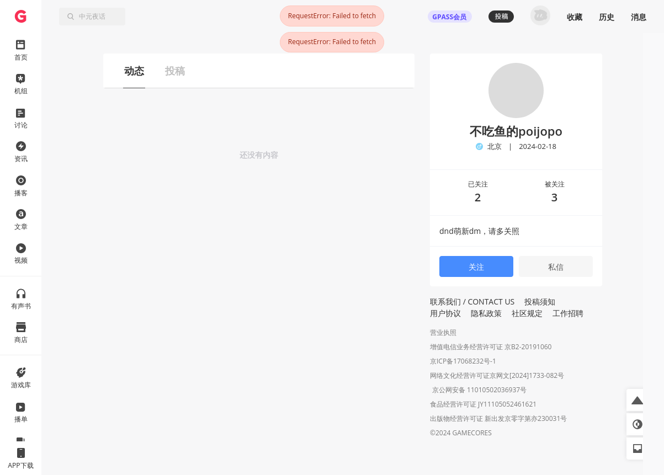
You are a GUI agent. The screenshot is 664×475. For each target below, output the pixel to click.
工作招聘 (568, 313)
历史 (606, 17)
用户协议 (445, 313)
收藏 (574, 17)
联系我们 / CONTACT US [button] (472, 301)
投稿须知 (539, 301)
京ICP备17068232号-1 (463, 361)
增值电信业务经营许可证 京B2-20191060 (490, 346)
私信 (556, 266)
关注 (476, 266)
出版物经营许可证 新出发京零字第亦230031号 (498, 419)
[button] (637, 400)
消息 (638, 17)
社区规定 (527, 313)
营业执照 (443, 332)
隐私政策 (486, 313)
